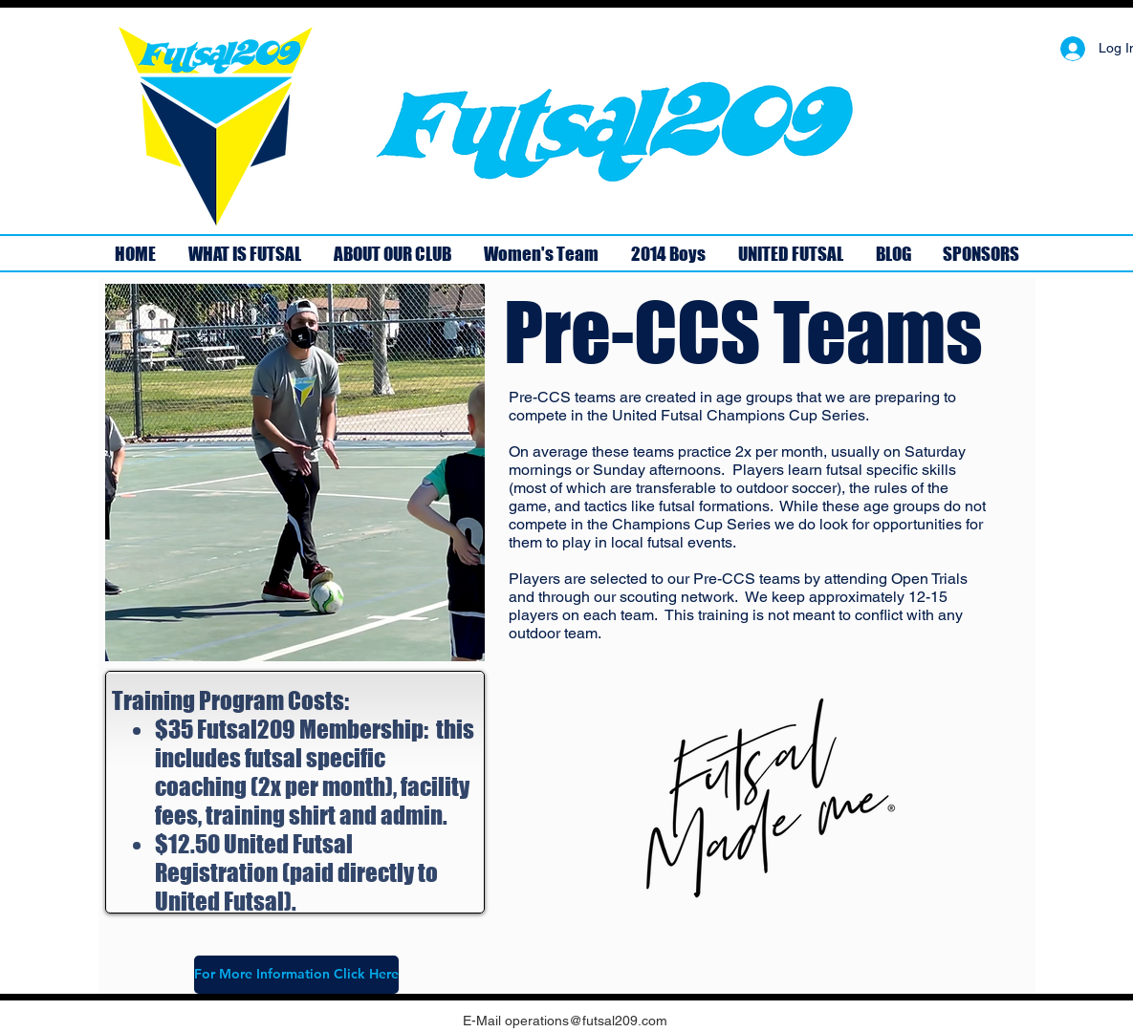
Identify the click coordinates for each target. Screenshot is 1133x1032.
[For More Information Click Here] (296, 975)
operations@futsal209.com (586, 1020)
